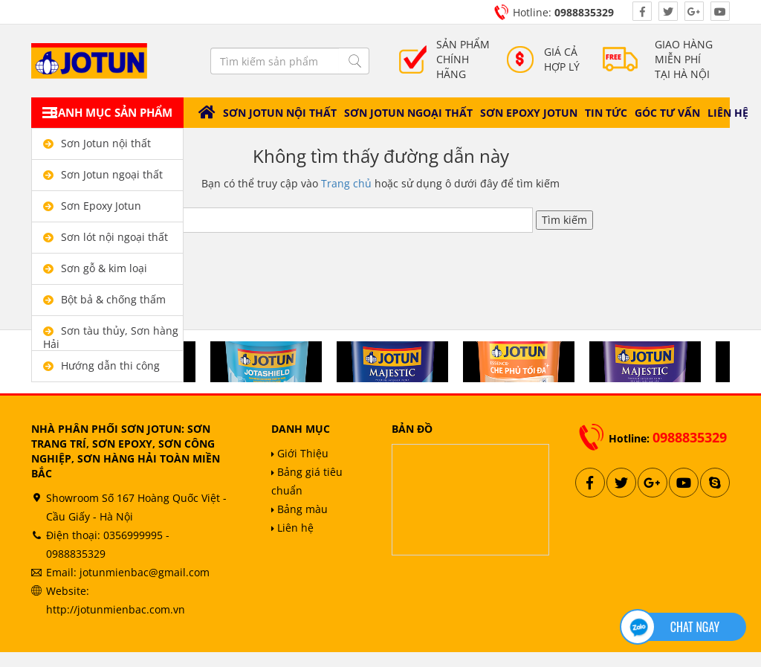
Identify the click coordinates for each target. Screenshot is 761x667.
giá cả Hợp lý (562, 59)
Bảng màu (299, 509)
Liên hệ (727, 113)
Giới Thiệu (299, 453)
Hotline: (563, 12)
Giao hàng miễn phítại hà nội (684, 59)
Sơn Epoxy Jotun (528, 113)
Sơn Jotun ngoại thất (408, 113)
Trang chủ (346, 183)
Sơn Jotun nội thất (280, 113)
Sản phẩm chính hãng (463, 59)
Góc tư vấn (667, 113)
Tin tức (606, 113)
